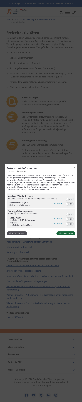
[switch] (69, 199)
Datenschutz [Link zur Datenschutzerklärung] (21, 171)
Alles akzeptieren (65, 233)
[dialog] (41, 201)
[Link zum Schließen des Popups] (74, 167)
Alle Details (57, 204)
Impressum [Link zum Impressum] (11, 171)
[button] (67, 199)
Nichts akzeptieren (17, 233)
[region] (41, 211)
